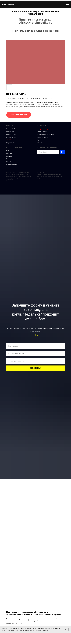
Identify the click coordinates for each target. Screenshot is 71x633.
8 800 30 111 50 (8, 4)
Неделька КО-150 (10, 137)
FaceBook (8, 159)
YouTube (8, 161)
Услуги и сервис (10, 142)
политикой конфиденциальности (36, 335)
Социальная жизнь (11, 164)
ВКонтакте (9, 153)
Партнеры (40, 142)
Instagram (9, 156)
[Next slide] (61, 569)
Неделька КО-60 (10, 129)
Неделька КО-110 (10, 134)
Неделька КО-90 (10, 131)
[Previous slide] (10, 569)
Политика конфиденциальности (45, 134)
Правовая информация (43, 140)
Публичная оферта (42, 137)
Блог (7, 150)
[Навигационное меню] (67, 5)
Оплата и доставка (42, 131)
